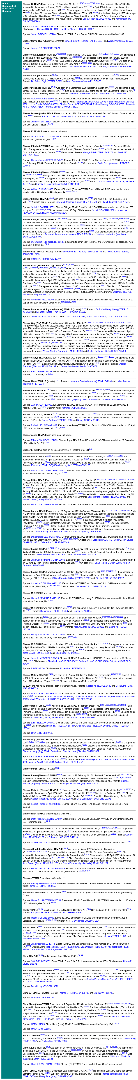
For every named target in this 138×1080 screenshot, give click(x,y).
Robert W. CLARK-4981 (42, 756)
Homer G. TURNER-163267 (41, 886)
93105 (118, 322)
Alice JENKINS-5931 (72, 912)
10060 (100, 357)
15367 (111, 970)
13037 (94, 414)
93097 (121, 219)
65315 (39, 175)
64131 (115, 479)
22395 (111, 87)
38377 (52, 101)
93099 (71, 265)
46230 (53, 139)
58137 (100, 54)
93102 (63, 268)
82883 (33, 851)
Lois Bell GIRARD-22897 (67, 653)
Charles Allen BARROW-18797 (46, 259)
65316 (74, 192)
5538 (32, 268)
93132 (113, 834)
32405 (59, 775)
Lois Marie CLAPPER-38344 (106, 540)
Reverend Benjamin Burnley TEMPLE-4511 (76, 202)
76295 (115, 828)
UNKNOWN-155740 (103, 993)
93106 (123, 322)
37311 (99, 644)
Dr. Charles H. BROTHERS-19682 (47, 242)
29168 (62, 172)
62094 (108, 571)
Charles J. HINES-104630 (43, 26)
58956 (107, 322)
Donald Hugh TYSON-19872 (44, 986)
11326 (28, 528)
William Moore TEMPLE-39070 (51, 554)
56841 (92, 3)
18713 (61, 789)
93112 (120, 456)
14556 (69, 539)
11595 (64, 219)
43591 (62, 930)
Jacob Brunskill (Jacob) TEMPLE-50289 (107, 497)
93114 (126, 479)
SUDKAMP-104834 (40, 842)
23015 (65, 848)
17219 (58, 54)
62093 (52, 586)
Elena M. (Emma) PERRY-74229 (70, 1019)
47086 (50, 601)
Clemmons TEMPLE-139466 (54, 611)
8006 (63, 302)
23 (134, 90)
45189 (37, 742)
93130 (129, 778)
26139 (55, 414)
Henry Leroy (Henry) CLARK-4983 (97, 759)
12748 (90, 198)
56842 (98, 3)
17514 (110, 219)
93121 (120, 617)
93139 (102, 976)
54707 (105, 644)
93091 (90, 63)
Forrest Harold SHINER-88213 (45, 804)
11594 (58, 219)
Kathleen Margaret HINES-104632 (77, 29)
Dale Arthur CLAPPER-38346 (55, 542)
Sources (6, 11)
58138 (105, 54)
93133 (39, 851)
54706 (118, 647)
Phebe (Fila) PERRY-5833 (54, 1041)
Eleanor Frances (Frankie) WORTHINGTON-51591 (60, 312)
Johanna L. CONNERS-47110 (63, 837)
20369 (116, 970)
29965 (90, 322)
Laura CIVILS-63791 (117, 316)
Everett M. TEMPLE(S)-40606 (45, 465)
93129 (124, 778)
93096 (115, 219)
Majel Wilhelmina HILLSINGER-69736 (48, 699)
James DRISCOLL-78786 (43, 34)
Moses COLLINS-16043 (42, 918)
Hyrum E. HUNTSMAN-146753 (46, 900)
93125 (84, 714)
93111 (115, 456)
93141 (42, 1035)
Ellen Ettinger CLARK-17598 (115, 202)
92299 (121, 479)
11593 (104, 219)
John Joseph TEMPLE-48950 (97, 19)
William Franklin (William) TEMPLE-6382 (71, 578)
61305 (47, 210)
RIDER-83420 (38, 668)
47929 (33, 175)
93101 (57, 268)
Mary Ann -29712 (41, 294)
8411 (52, 548)
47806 (62, 428)
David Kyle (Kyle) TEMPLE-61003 (80, 399)
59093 (73, 302)
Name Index (8, 8)
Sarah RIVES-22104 (43, 1059)
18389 (102, 571)
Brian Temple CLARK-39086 (108, 563)
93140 (127, 1003)
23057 (102, 705)
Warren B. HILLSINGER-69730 (46, 693)
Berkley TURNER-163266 (43, 883)
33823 (58, 381)
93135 (60, 857)
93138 (40, 909)
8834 (102, 390)
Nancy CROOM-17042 (88, 420)
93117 (46, 525)
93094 (87, 181)
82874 (28, 851)
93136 (65, 857)
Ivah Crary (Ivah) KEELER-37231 (89, 531)
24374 (104, 828)
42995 (101, 322)
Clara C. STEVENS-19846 (39, 981)
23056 (78, 714)
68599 (73, 1050)
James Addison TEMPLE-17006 (57, 420)
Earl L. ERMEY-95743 (41, 371)
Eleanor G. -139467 (82, 611)
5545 (36, 268)
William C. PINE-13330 (42, 189)
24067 (48, 920)
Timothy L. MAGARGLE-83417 (62, 661)
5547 (78, 279)
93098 (126, 219)
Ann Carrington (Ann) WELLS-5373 (84, 81)
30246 (86, 3)
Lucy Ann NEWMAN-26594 (53, 213)
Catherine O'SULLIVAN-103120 (90, 586)
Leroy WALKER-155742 (42, 997)
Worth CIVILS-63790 (96, 316)
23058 (108, 705)
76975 (107, 390)
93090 (116, 54)
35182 (113, 705)
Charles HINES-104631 (48, 29)
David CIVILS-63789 (75, 316)
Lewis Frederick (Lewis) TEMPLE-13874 (84, 41)
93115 (132, 479)
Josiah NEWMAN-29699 (104, 210)
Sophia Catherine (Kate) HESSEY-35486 (106, 351)
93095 (51, 198)
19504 (106, 357)
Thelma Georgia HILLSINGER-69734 (92, 696)
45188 (31, 742)
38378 (57, 101)
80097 (40, 927)
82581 (54, 75)
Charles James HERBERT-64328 (47, 160)
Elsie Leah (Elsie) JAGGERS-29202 (94, 799)
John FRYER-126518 (41, 121)
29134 (40, 955)
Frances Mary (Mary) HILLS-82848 (62, 947)
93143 (90, 1070)
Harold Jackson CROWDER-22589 (48, 868)
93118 (39, 528)
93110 (109, 456)
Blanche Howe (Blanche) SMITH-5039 (81, 751)
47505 (47, 443)
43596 (113, 674)
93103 (84, 309)
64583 (116, 1003)
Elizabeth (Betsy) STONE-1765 (111, 93)
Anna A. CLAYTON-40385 (82, 717)
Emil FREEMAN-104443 (42, 722)
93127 (57, 768)
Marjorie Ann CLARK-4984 (41, 762)
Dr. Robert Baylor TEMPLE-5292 (47, 81)
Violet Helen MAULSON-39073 (86, 554)
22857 (77, 551)
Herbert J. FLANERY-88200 (44, 504)
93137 (63, 877)
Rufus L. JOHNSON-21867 (44, 425)
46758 (122, 789)
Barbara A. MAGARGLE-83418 (93, 661)
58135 (63, 54)
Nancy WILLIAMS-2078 (34, 938)
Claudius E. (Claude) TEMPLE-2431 (48, 717)
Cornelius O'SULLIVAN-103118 (46, 583)
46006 (63, 892)
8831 (98, 390)
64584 (121, 1003)
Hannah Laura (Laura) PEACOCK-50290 (42, 499)
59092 (46, 268)
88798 (69, 607)
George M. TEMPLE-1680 (98, 686)
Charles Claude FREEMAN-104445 (93, 726)
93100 (52, 268)
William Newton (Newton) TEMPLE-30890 (63, 351)
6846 (61, 1038)
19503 (97, 363)
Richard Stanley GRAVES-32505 (109, 104)
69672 (115, 617)
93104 (112, 322)
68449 (108, 1047)
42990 (45, 617)
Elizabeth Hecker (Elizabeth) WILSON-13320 (57, 184)
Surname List (9, 6)
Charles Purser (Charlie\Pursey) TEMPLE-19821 (109, 979)
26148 (56, 417)
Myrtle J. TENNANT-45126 (77, 465)
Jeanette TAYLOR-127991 (73, 408)
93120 (40, 577)
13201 (105, 927)
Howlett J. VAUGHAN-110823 (45, 1064)
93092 (116, 75)
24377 (109, 828)
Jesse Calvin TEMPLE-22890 (37, 653)
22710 (56, 548)
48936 (122, 511)
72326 (128, 789)
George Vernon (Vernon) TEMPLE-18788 (82, 251)
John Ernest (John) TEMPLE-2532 (51, 531)
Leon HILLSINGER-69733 (60, 696)
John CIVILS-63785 (40, 316)
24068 (54, 920)
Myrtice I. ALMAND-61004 (114, 399)
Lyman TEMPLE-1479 (115, 936)
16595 (41, 210)
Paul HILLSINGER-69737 (79, 699)
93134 (44, 851)
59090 (66, 289)
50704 (119, 705)
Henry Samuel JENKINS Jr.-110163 (48, 634)
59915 (48, 705)
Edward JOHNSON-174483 (44, 440)
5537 (27, 268)
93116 (127, 511)
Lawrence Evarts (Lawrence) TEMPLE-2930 (91, 381)
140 (123, 792)
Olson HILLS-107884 (40, 949)
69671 (109, 617)
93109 (59, 343)
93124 (124, 705)
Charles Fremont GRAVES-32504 (76, 104)
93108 (69, 337)
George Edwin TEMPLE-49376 (98, 152)
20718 (48, 456)
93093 (110, 146)
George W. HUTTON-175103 (45, 136)
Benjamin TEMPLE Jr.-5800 (44, 912)
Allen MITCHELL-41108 (42, 299)
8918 (48, 1047)
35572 (30, 116)
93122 (62, 626)
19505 (111, 357)
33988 (80, 494)
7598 (89, 909)
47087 (104, 617)
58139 (111, 54)
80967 (79, 1050)
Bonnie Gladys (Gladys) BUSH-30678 (79, 366)
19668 (74, 57)
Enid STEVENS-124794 (93, 116)
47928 (28, 175)
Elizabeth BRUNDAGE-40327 (109, 578)
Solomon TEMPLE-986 (80, 93)
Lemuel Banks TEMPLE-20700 (83, 66)
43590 (33, 933)
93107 (129, 322)
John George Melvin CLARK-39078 (48, 560)
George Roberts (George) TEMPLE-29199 (51, 799)
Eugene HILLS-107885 (62, 949)
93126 (42, 742)
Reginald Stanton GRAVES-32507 (61, 107)
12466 (50, 674)
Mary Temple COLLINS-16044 (86, 921)
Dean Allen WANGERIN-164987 (46, 819)
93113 (127, 462)
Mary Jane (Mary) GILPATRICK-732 (57, 1076)
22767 (62, 90)
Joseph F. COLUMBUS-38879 (45, 48)
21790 (126, 775)
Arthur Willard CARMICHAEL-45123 (48, 470)
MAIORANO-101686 (41, 1029)
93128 (118, 778)
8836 (53, 399)
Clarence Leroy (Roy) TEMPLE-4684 (40, 751)
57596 (105, 146)
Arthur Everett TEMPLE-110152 (89, 627)
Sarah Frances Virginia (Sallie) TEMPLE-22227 (85, 863)
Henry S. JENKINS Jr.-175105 (45, 598)
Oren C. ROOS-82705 (41, 733)
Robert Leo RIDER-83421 (72, 668)
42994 (95, 322)
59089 (65, 265)
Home (5, 3)
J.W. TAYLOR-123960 (41, 405)
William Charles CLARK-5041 (69, 762)
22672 (111, 511)
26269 (87, 871)
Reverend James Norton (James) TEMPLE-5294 (68, 234)
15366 (56, 970)
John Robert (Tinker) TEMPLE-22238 (40, 863)
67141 (53, 87)
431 (122, 775)
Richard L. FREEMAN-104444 (60, 726)
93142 (114, 1047)
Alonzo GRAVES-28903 (42, 98)
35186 (28, 725)
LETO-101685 (38, 1024)
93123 (118, 674)
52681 (110, 1003)
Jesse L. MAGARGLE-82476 (45, 658)
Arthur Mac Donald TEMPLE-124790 (59, 116)
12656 (99, 479)
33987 (104, 479)
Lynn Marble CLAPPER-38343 (45, 537)
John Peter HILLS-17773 (43, 944)
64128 (110, 479)
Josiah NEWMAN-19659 (42, 207)
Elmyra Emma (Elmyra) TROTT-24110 (81, 783)
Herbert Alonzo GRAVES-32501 (90, 102)
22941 (63, 759)
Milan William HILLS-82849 (93, 947)
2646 (82, 3)
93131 (48, 821)
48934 (116, 511)
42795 (58, 152)
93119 (113, 571)
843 (90, 449)
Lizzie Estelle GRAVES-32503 (44, 104)
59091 (41, 268)
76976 (48, 390)
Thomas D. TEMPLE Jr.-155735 (74, 993)
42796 (80, 162)
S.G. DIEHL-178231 (40, 961)
